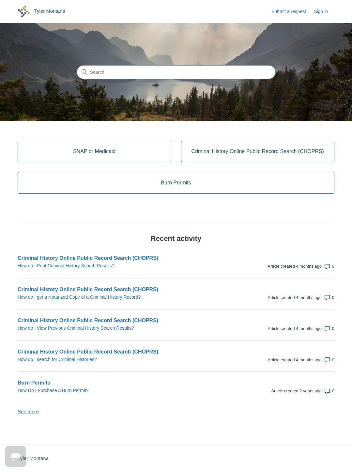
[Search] (176, 72)
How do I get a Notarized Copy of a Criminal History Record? (79, 297)
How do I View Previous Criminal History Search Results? (76, 328)
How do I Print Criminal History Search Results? (66, 265)
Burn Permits (34, 382)
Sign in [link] (321, 11)
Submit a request (288, 11)
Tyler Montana (33, 458)
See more (28, 411)
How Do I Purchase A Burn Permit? (53, 390)
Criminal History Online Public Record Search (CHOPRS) (88, 258)
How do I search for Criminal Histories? (57, 359)
